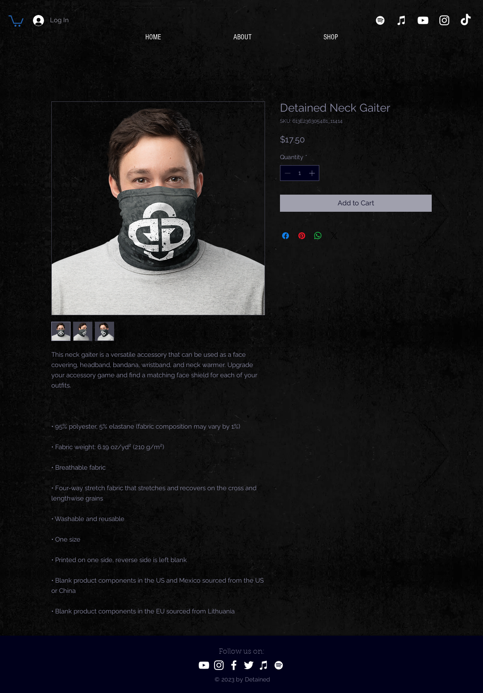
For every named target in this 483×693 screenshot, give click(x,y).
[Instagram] (444, 20)
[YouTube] (423, 20)
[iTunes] (401, 20)
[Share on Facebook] (285, 236)
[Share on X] (334, 236)
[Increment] (312, 173)
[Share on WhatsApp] (318, 236)
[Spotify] (380, 20)
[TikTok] (465, 20)
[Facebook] (233, 665)
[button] (16, 20)
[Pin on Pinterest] (302, 236)
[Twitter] (248, 665)
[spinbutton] (299, 173)
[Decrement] (286, 173)
